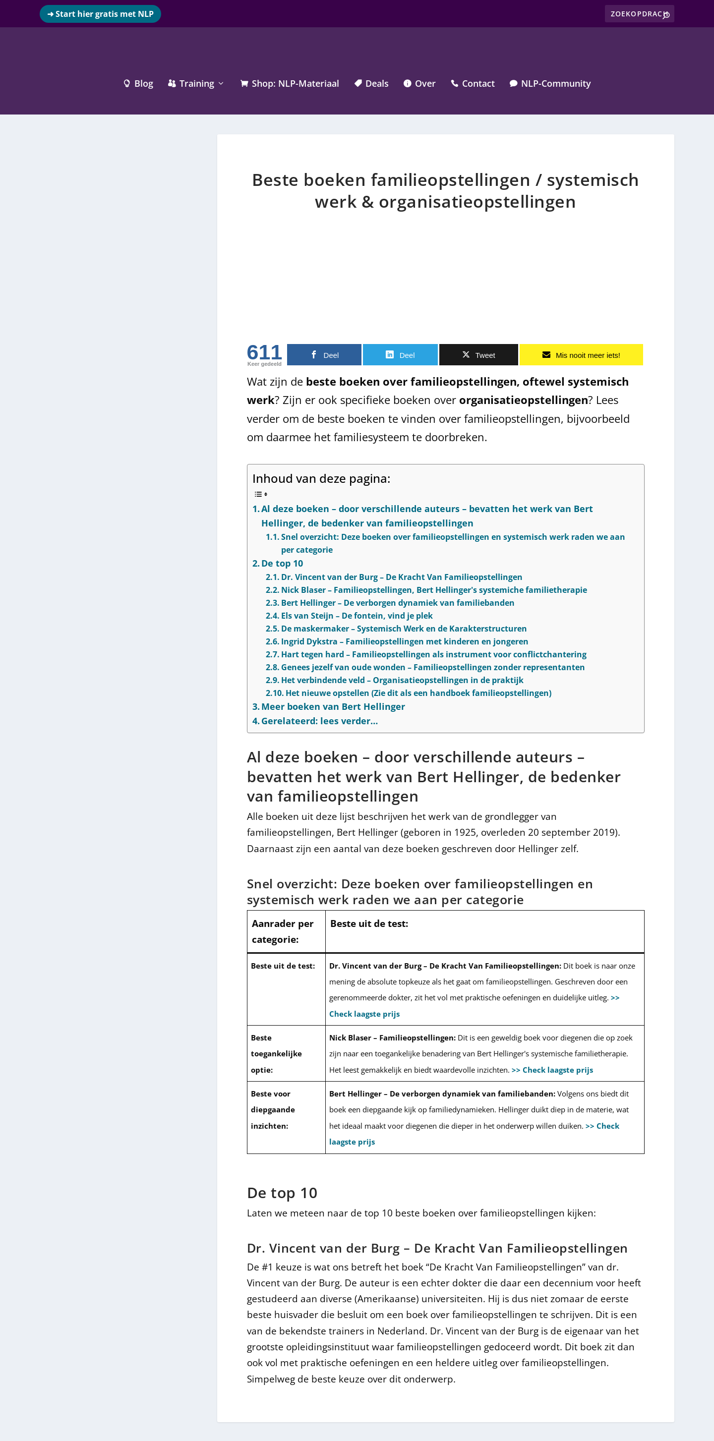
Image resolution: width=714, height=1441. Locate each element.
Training (191, 83)
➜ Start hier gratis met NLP (100, 13)
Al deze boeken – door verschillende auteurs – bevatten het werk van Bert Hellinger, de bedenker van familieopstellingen (427, 515)
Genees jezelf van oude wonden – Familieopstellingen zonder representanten (433, 666)
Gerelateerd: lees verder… (319, 719)
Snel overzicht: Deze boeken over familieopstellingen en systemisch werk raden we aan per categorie (453, 542)
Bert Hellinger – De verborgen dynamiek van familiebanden (398, 601)
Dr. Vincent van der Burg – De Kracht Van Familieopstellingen (402, 576)
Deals (371, 83)
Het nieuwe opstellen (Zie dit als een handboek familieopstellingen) (418, 692)
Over (420, 83)
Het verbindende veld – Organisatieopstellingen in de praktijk (402, 679)
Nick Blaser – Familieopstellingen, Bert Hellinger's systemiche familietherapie (434, 588)
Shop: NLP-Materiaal (289, 83)
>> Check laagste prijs (552, 1069)
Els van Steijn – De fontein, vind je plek (357, 614)
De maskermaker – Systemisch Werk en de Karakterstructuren (404, 627)
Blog (138, 83)
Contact (473, 83)
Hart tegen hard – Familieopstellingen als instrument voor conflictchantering (434, 653)
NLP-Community (550, 83)
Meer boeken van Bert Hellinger (333, 705)
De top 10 (282, 562)
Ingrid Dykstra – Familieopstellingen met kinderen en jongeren (405, 640)
